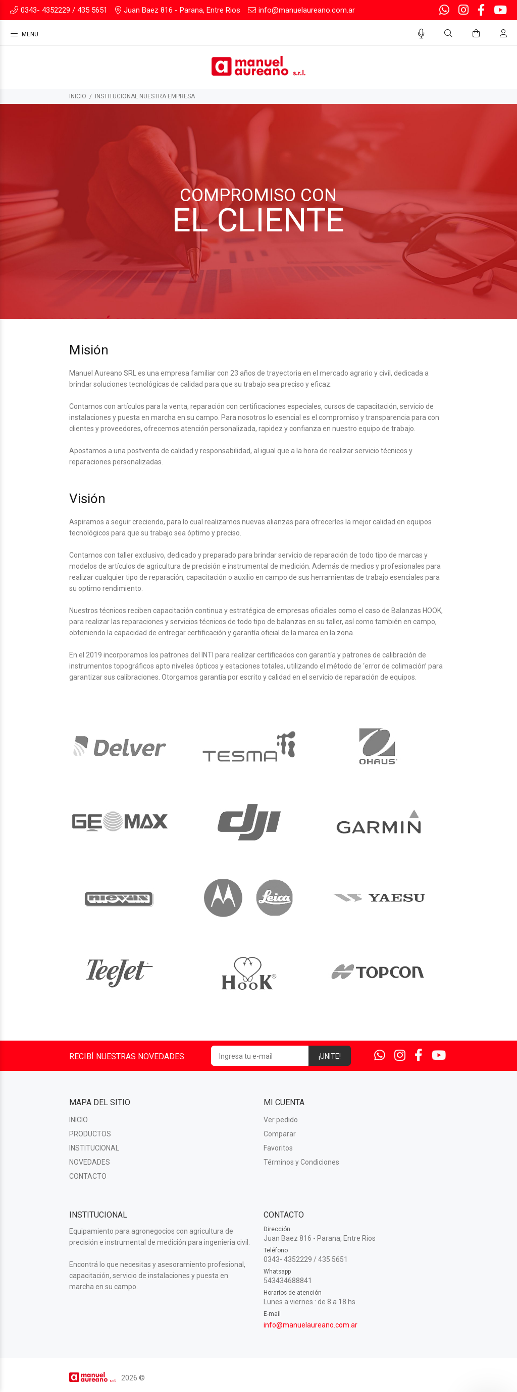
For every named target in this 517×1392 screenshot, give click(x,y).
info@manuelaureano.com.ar (310, 1325)
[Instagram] (463, 10)
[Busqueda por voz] (421, 33)
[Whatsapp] (445, 10)
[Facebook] (481, 10)
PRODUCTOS (90, 1134)
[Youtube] (499, 10)
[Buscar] (448, 34)
